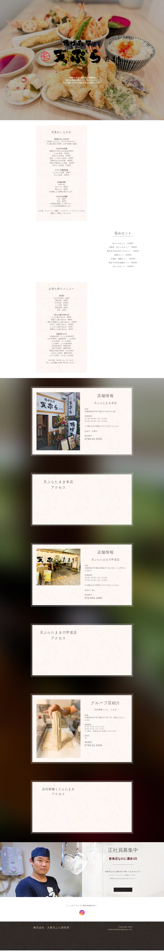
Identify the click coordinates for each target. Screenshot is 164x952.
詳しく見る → (123, 890)
